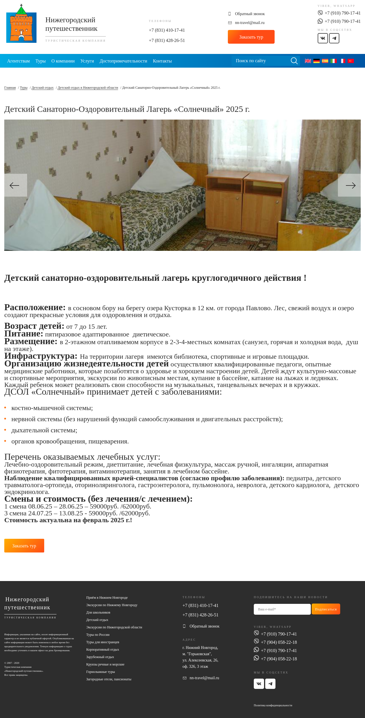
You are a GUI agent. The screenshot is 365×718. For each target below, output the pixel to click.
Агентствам (18, 61)
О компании (63, 61)
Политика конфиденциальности (273, 704)
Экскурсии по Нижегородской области (114, 627)
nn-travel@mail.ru (249, 23)
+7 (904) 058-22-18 (279, 641)
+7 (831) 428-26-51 (167, 40)
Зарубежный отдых (100, 656)
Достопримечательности (123, 61)
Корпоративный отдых (102, 649)
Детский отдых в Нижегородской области (88, 88)
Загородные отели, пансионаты (108, 679)
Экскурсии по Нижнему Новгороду (111, 604)
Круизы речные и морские (105, 664)
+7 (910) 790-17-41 (343, 13)
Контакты (162, 61)
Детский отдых (43, 88)
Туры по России (98, 634)
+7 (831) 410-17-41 (167, 30)
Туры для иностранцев (102, 642)
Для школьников (98, 612)
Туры (40, 61)
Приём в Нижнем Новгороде (107, 597)
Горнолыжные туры (100, 671)
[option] (182, 185)
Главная (10, 88)
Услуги (87, 61)
